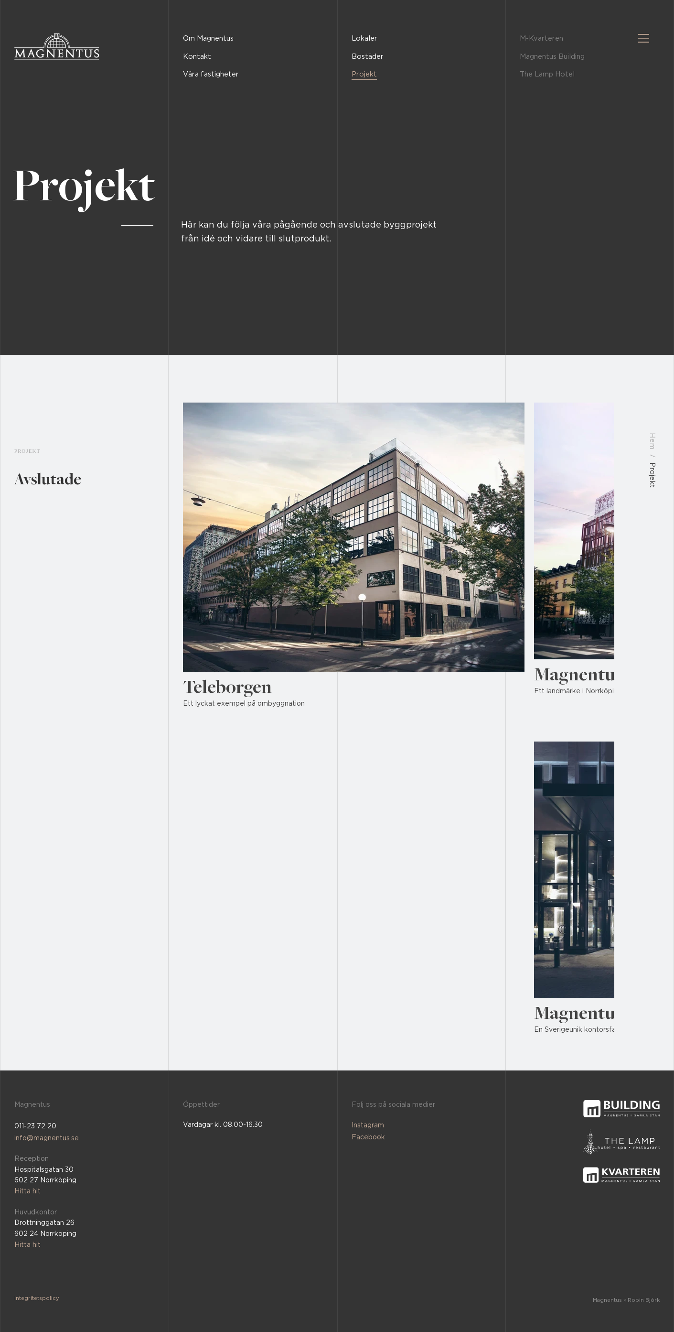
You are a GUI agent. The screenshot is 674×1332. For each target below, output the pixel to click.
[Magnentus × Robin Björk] (603, 1300)
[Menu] (644, 38)
